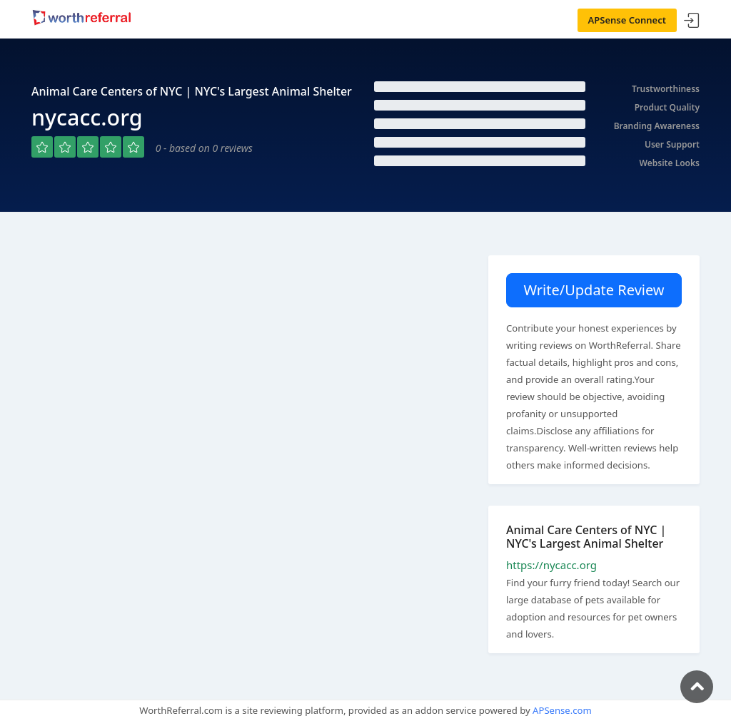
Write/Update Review (593, 290)
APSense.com (562, 710)
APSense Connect (627, 20)
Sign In (692, 21)
